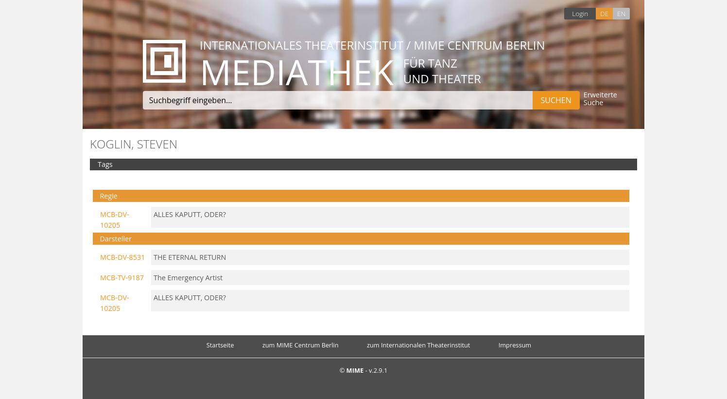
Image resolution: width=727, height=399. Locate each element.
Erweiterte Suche (600, 99)
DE (604, 13)
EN (621, 13)
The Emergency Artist (188, 277)
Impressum (515, 345)
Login (580, 13)
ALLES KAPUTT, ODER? (190, 214)
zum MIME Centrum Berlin (300, 345)
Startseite (220, 345)
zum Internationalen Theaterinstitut (418, 345)
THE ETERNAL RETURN (190, 257)
